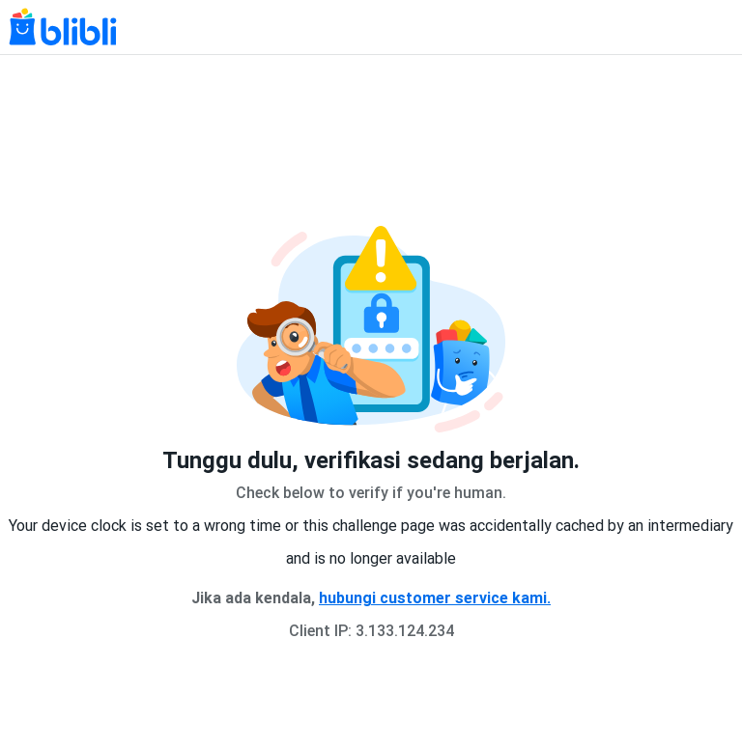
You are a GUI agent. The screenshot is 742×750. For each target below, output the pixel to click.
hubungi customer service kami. (435, 598)
